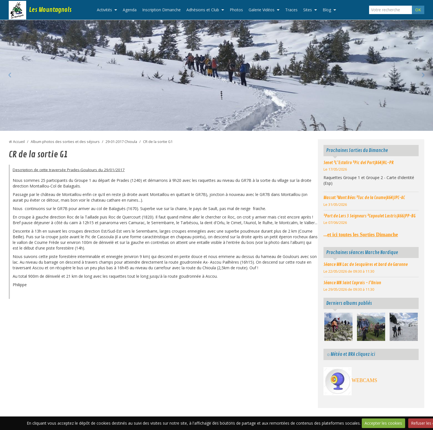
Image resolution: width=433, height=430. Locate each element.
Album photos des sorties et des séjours (65, 141)
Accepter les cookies (383, 423)
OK (418, 9)
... (360, 234)
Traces (291, 9)
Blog (327, 9)
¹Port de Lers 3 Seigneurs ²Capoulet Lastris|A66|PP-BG (369, 216)
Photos (236, 9)
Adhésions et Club (202, 9)
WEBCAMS (364, 380)
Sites (307, 9)
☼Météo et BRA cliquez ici (350, 354)
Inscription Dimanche (161, 9)
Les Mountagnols (50, 10)
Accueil (19, 141)
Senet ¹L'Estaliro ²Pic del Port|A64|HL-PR (358, 163)
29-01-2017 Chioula (121, 141)
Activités (104, 9)
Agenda (130, 9)
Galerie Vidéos (261, 9)
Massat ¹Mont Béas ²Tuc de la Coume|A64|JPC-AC (364, 197)
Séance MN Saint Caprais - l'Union (352, 283)
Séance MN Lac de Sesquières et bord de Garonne (365, 264)
